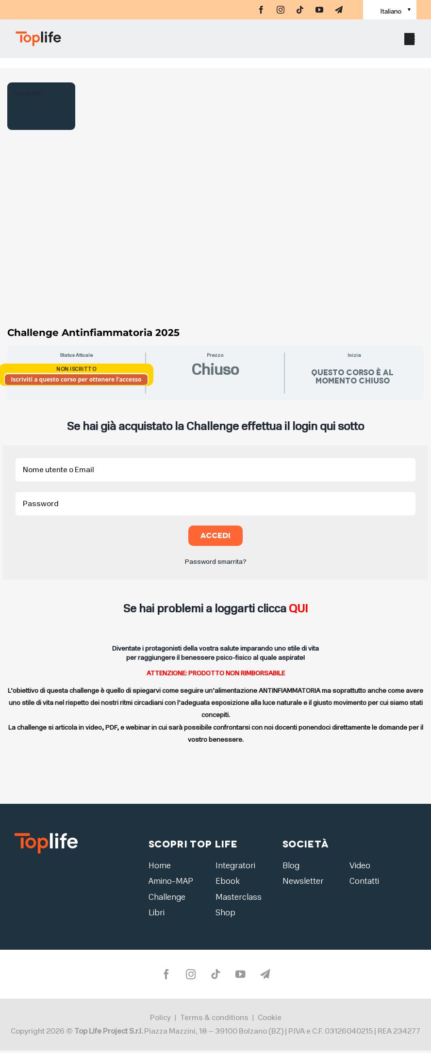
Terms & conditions (214, 1020)
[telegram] (338, 9)
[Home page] (85, 43)
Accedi (216, 535)
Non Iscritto (76, 369)
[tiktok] (300, 9)
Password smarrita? (216, 561)
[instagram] (280, 9)
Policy (160, 1020)
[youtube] (319, 9)
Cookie (270, 1020)
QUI (298, 608)
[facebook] (261, 9)
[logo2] (46, 836)
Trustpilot (26, 93)
